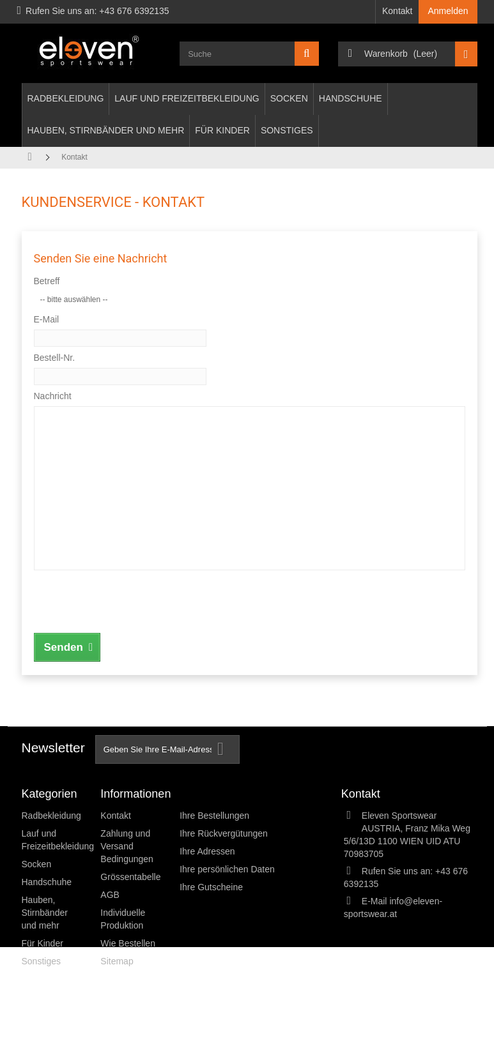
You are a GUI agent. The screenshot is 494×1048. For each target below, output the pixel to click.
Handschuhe (350, 98)
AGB (110, 895)
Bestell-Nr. (54, 358)
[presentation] (131, 600)
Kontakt (397, 11)
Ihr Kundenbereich (227, 793)
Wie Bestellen (127, 943)
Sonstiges (287, 130)
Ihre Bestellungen (214, 815)
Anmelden (448, 11)
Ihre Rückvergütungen (224, 833)
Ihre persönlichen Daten (227, 869)
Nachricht (53, 396)
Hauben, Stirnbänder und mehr (106, 130)
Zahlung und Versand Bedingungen (126, 846)
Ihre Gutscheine (211, 887)
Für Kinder (222, 130)
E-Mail (46, 319)
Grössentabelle (130, 877)
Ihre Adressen (207, 851)
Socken (289, 98)
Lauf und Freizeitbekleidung (186, 98)
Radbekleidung (65, 98)
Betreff (47, 281)
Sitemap (116, 961)
